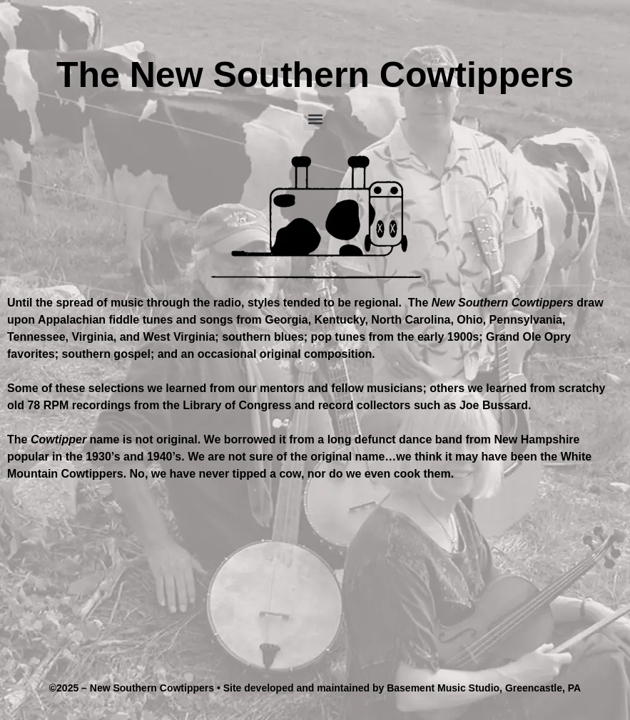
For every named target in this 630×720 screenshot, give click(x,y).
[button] (315, 118)
